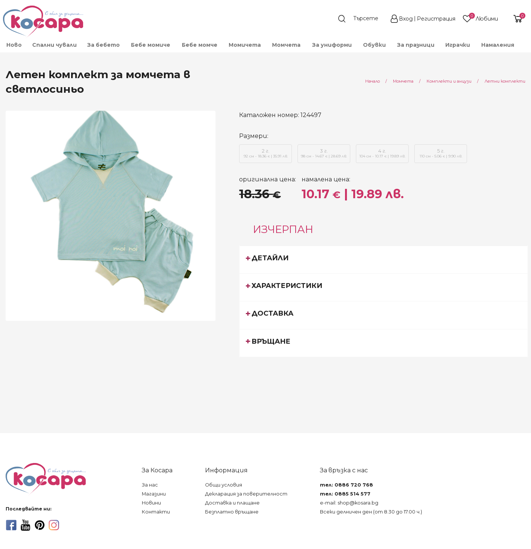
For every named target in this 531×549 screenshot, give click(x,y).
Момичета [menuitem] (245, 45)
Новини (151, 503)
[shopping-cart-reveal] (514, 18)
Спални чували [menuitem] (54, 45)
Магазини (154, 494)
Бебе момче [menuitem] (199, 45)
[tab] (383, 259)
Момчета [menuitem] (286, 45)
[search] (362, 18)
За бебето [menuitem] (103, 45)
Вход (406, 18)
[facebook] (11, 525)
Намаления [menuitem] (497, 45)
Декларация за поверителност (246, 494)
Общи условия (223, 485)
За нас (150, 485)
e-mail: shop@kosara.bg (349, 503)
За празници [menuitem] (415, 45)
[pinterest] (39, 525)
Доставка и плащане (232, 503)
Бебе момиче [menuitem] (150, 45)
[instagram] (53, 525)
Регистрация (436, 18)
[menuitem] (524, 48)
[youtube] (25, 525)
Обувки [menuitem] (374, 45)
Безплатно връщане (232, 512)
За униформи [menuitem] (332, 45)
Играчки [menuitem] (457, 45)
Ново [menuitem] (14, 45)
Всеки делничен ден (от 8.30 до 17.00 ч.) (371, 512)
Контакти (156, 512)
